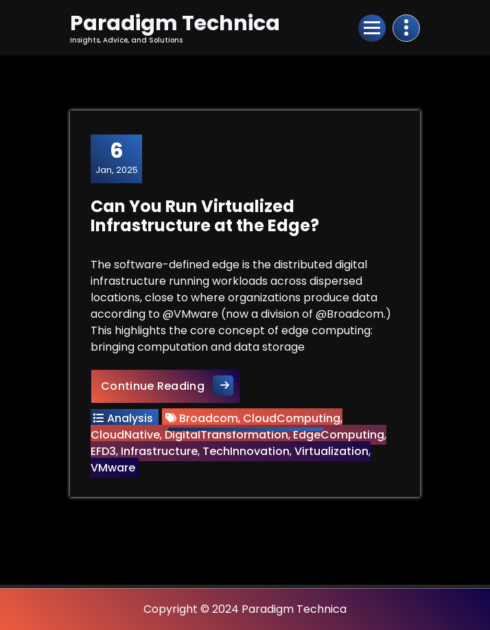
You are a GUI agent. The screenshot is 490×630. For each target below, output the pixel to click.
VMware (113, 468)
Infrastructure (159, 451)
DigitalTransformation (226, 435)
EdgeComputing (338, 435)
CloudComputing (291, 418)
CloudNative (125, 435)
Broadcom (208, 418)
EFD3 (103, 451)
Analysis (130, 418)
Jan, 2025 (116, 157)
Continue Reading (170, 385)
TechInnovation (246, 451)
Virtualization (331, 451)
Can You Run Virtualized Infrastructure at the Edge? (205, 216)
